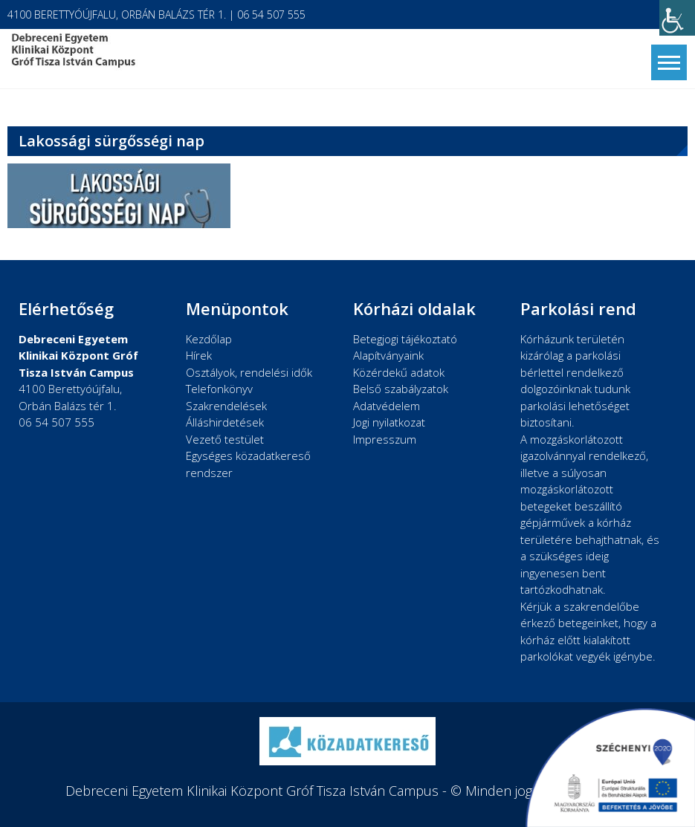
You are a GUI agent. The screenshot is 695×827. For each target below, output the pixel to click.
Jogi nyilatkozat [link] (389, 422)
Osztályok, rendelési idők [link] (249, 372)
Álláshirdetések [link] (225, 422)
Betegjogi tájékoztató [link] (405, 338)
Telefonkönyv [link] (219, 388)
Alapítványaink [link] (388, 355)
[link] (677, 18)
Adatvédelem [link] (386, 405)
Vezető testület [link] (225, 439)
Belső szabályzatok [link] (400, 388)
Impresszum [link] (384, 439)
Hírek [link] (199, 355)
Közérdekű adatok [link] (399, 372)
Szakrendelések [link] (226, 405)
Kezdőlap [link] (209, 338)
